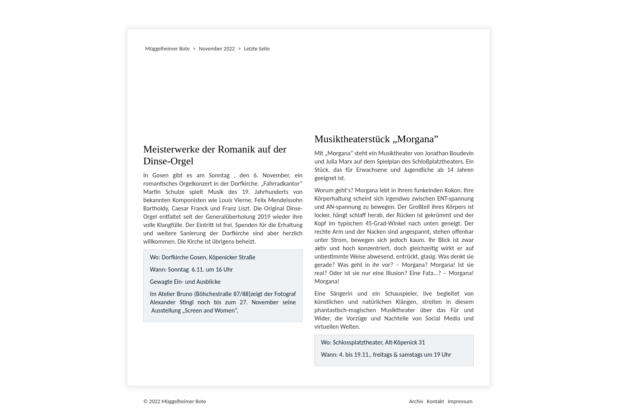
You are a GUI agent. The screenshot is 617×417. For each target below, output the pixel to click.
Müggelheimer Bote (486, 1)
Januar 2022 (128, 13)
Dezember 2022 (131, 13)
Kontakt (435, 401)
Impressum (460, 401)
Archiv (416, 401)
